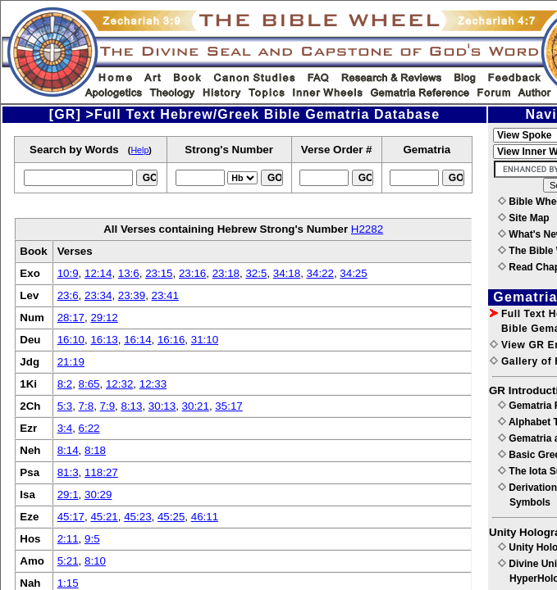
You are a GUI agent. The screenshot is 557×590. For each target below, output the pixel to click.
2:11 (68, 539)
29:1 (68, 494)
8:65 (89, 384)
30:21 (195, 406)
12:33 (153, 384)
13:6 (128, 273)
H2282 (367, 229)
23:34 (98, 295)
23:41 (165, 295)
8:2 (65, 384)
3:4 (65, 428)
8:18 (95, 450)
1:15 (68, 583)
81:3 (68, 472)
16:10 (70, 340)
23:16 (192, 273)
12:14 (98, 273)
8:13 (131, 406)
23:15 (158, 273)
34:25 (353, 273)
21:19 (70, 362)
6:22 (89, 428)
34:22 (320, 273)
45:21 (103, 517)
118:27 (101, 472)
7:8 (86, 406)
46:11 (204, 517)
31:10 (204, 340)
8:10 (95, 561)
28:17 (70, 317)
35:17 (228, 406)
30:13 (162, 406)
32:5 (256, 273)
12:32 (119, 384)
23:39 (131, 295)
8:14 (68, 450)
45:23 (137, 517)
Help (139, 150)
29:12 (103, 317)
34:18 (286, 273)
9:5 (92, 539)
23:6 (68, 295)
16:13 (103, 340)
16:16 (171, 340)
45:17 (70, 517)
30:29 (98, 494)
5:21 (68, 561)
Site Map (524, 218)
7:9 (108, 406)
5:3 (65, 406)
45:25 (171, 517)
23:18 (226, 273)
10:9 (68, 273)
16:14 (137, 340)
